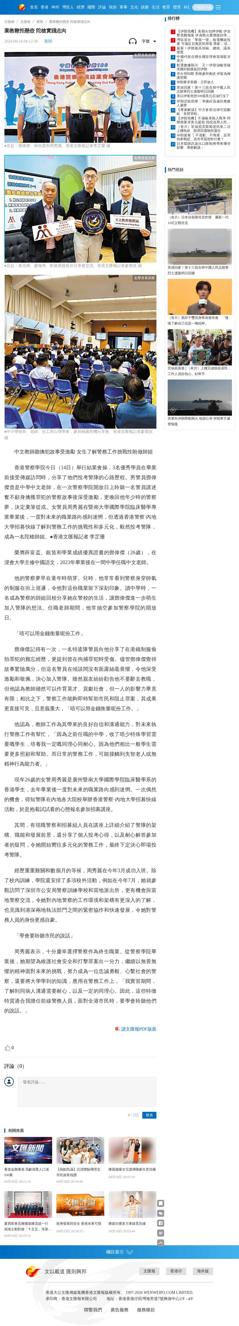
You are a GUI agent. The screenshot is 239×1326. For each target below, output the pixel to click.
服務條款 (146, 1309)
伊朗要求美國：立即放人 (195, 82)
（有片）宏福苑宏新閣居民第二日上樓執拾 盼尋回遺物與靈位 (204, 129)
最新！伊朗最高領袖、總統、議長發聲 (204, 50)
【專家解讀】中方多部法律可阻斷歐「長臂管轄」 (204, 112)
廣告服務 (119, 1309)
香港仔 (176, 1271)
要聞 (39, 22)
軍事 (123, 7)
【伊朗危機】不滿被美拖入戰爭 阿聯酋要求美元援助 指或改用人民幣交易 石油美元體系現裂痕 (204, 120)
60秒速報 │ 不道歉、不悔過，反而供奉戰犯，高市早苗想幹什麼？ (204, 137)
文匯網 (9, 22)
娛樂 (145, 7)
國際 (91, 7)
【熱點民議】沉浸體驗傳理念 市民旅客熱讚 (78, 1172)
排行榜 (174, 18)
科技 (188, 7)
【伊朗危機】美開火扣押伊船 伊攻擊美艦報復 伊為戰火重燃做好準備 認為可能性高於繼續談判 (204, 33)
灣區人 (68, 7)
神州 (55, 7)
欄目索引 (119, 1252)
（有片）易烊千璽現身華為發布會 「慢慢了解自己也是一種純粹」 (198, 320)
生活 (156, 7)
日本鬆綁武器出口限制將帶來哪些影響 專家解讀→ (204, 146)
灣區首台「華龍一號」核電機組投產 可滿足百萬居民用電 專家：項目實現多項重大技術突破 (204, 42)
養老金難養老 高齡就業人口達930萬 (26, 1172)
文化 (134, 7)
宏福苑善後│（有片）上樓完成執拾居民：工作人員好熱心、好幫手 (199, 371)
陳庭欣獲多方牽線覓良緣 (127, 1224)
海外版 (203, 1271)
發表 (149, 1115)
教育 (166, 7)
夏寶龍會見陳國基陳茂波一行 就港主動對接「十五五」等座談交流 (28, 1227)
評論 (102, 7)
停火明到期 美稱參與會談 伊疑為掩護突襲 (204, 76)
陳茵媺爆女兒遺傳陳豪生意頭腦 (132, 1169)
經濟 (81, 7)
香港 (44, 7)
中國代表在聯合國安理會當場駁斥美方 (204, 59)
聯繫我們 (93, 1309)
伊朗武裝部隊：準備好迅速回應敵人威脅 (204, 103)
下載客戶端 (202, 7)
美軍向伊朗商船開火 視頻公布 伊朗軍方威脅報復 (199, 421)
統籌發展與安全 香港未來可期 (78, 1224)
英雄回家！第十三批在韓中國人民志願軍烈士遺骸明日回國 (204, 89)
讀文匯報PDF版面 (138, 1029)
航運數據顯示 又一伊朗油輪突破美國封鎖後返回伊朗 (204, 67)
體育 (177, 7)
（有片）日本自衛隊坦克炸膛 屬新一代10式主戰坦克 (198, 220)
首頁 (34, 7)
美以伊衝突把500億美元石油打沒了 (203, 96)
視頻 (113, 7)
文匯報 (25, 22)
